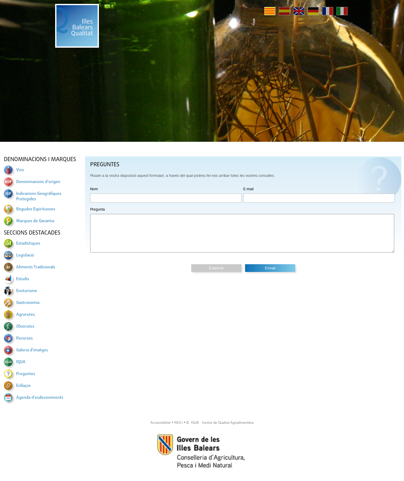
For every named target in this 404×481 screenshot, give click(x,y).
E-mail (248, 189)
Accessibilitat (160, 423)
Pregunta (97, 209)
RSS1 (178, 423)
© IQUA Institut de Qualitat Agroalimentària (220, 423)
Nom (94, 189)
